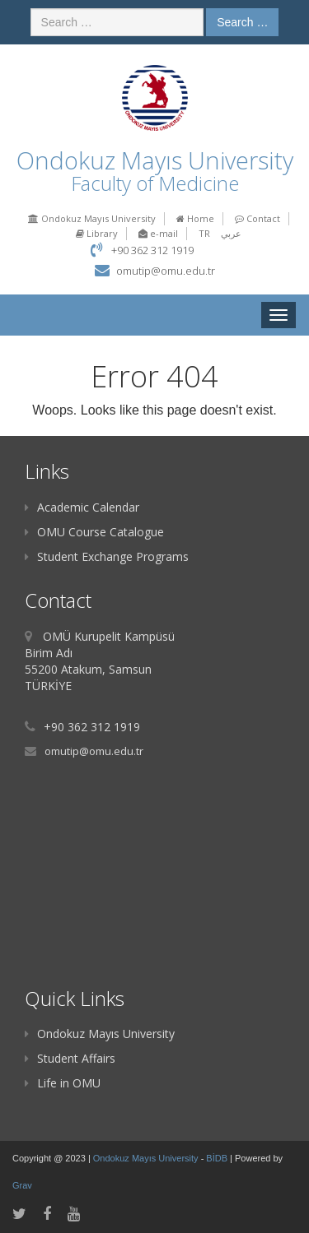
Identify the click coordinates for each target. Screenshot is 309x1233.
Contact (257, 218)
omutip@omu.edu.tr (165, 270)
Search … (242, 22)
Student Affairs (70, 1058)
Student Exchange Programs (107, 556)
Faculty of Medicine (155, 183)
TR (204, 233)
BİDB (218, 1158)
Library (97, 233)
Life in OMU (63, 1083)
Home (195, 218)
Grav (22, 1185)
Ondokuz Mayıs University (92, 218)
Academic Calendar (82, 507)
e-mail (158, 233)
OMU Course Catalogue (94, 532)
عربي (231, 233)
